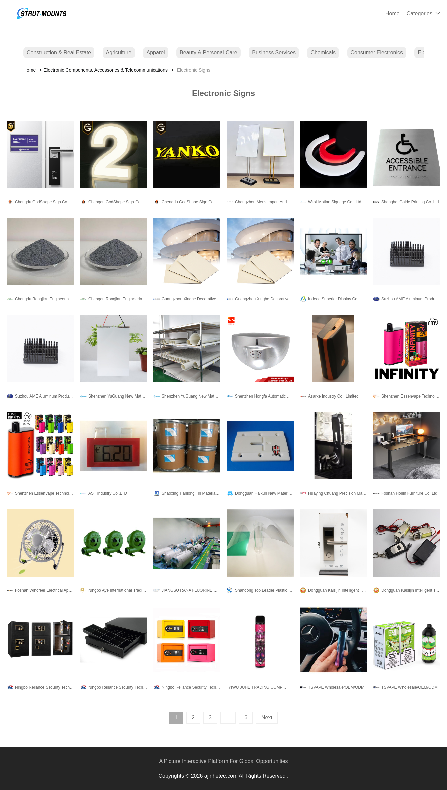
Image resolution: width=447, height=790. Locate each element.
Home (392, 13)
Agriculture (118, 52)
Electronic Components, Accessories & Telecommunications (105, 70)
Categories (419, 13)
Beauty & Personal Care (208, 52)
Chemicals (323, 52)
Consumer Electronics (377, 52)
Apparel (155, 52)
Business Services (274, 52)
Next (266, 717)
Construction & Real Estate (59, 52)
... (228, 717)
